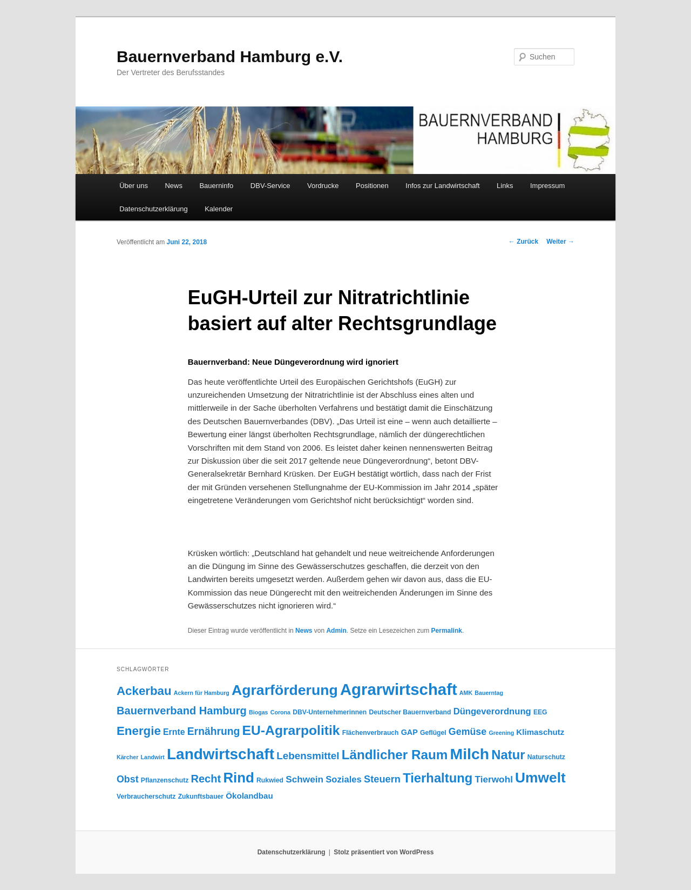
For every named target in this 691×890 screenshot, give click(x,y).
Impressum (547, 186)
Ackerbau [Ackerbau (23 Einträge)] (144, 691)
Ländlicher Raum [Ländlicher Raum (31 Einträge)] (395, 754)
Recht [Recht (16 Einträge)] (206, 779)
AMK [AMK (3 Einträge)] (465, 693)
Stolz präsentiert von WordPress (383, 852)
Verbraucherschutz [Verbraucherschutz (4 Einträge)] (146, 796)
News (173, 186)
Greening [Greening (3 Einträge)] (501, 733)
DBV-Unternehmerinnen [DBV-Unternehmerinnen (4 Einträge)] (330, 712)
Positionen (372, 186)
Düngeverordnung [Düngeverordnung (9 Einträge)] (492, 711)
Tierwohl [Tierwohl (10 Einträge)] (493, 779)
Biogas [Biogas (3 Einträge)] (258, 712)
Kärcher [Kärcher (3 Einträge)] (127, 757)
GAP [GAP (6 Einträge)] (409, 732)
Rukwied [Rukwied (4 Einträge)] (269, 780)
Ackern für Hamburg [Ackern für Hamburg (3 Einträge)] (201, 693)
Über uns (133, 186)
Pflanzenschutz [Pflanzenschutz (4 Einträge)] (164, 780)
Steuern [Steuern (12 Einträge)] (382, 779)
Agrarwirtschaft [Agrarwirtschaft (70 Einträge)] (398, 689)
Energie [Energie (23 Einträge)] (139, 731)
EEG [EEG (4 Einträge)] (540, 712)
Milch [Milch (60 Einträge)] (470, 753)
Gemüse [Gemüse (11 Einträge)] (467, 731)
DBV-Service (270, 186)
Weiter (560, 241)
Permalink (446, 630)
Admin (336, 630)
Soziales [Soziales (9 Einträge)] (344, 779)
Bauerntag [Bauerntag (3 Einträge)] (489, 693)
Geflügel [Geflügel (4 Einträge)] (433, 733)
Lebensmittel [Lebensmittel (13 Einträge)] (307, 755)
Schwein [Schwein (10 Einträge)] (304, 779)
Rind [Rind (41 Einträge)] (238, 777)
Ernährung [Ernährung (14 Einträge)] (213, 731)
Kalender (219, 209)
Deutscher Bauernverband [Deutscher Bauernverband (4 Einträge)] (410, 712)
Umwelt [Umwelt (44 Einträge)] (540, 777)
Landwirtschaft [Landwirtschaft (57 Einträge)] (220, 754)
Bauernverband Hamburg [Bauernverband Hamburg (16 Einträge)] (182, 711)
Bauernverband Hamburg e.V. (230, 56)
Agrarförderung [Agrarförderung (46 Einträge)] (285, 690)
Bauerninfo (216, 186)
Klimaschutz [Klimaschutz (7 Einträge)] (540, 732)
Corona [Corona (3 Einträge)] (280, 712)
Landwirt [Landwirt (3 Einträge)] (152, 757)
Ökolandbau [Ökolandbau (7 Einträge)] (249, 795)
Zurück (523, 241)
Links (505, 186)
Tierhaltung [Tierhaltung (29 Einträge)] (437, 778)
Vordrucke (323, 186)
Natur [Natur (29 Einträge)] (508, 754)
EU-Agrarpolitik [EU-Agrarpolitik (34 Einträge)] (291, 730)
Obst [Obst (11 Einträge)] (128, 779)
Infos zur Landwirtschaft (442, 186)
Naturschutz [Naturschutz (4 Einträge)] (546, 757)
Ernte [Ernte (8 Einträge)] (174, 732)
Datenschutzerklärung (153, 209)
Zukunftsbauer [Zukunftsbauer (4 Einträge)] (200, 796)
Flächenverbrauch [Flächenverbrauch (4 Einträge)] (370, 733)
